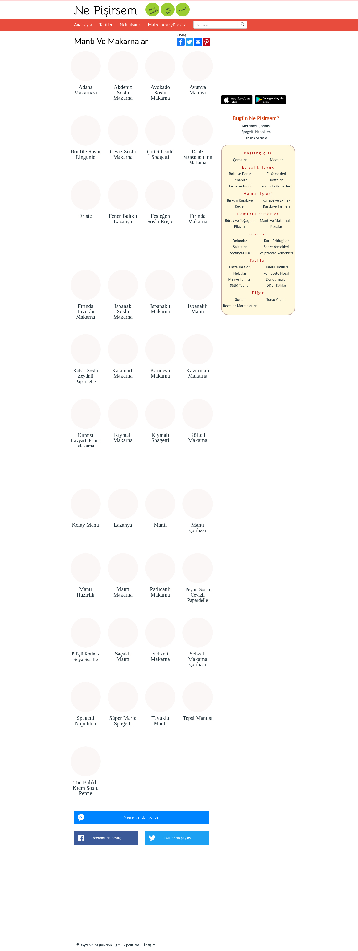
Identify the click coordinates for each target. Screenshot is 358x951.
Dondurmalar (276, 279)
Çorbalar (240, 159)
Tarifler (106, 24)
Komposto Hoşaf (277, 273)
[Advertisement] (142, 256)
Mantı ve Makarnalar (276, 220)
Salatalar (240, 246)
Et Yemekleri (276, 173)
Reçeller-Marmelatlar (240, 305)
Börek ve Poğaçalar (240, 220)
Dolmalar (240, 241)
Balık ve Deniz (240, 173)
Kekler (240, 206)
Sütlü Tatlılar (240, 285)
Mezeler (276, 159)
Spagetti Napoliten (256, 132)
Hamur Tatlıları (276, 267)
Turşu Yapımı (276, 299)
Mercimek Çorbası (256, 126)
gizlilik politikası (127, 945)
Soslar (240, 299)
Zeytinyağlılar (239, 253)
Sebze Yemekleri (276, 246)
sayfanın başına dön (94, 945)
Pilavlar (240, 226)
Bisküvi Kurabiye (240, 200)
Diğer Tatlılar (276, 285)
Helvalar (239, 273)
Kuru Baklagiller (276, 241)
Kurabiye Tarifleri (276, 206)
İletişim (150, 945)
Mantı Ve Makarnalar (111, 41)
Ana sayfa (83, 24)
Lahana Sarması (256, 138)
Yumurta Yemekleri (276, 186)
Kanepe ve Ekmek (276, 200)
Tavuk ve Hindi (239, 186)
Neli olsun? (130, 24)
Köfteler (276, 180)
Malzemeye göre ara (167, 24)
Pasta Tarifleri (240, 267)
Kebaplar (240, 180)
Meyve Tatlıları (239, 279)
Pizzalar (276, 226)
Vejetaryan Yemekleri (276, 253)
